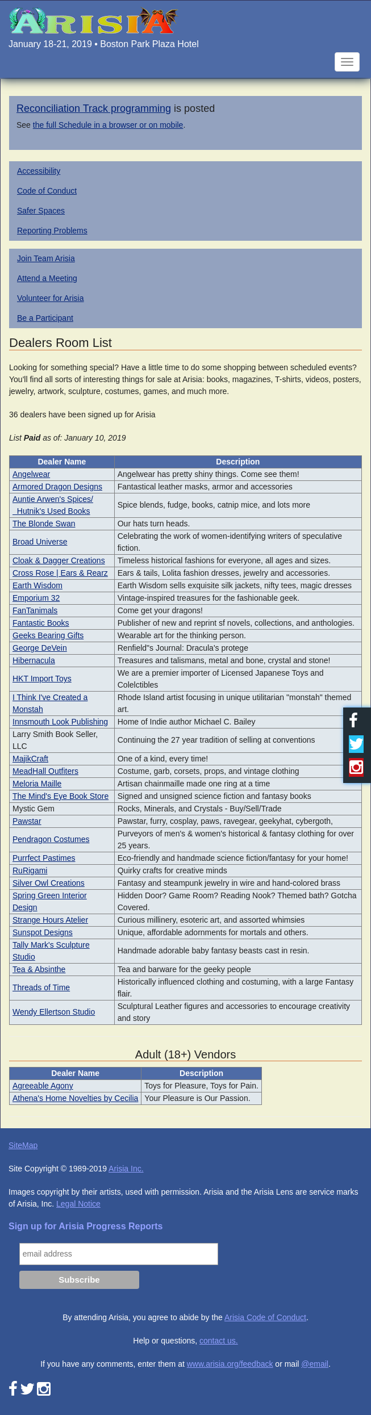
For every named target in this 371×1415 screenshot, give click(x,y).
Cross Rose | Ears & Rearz (60, 572)
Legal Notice (78, 1203)
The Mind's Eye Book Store (60, 796)
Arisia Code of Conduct (265, 1317)
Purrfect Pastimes (43, 858)
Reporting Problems (52, 230)
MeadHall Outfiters (45, 771)
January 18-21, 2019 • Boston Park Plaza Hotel (104, 44)
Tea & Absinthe (38, 969)
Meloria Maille (36, 783)
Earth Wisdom (37, 585)
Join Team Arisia (46, 258)
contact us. (218, 1340)
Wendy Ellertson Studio (53, 1011)
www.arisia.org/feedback (230, 1363)
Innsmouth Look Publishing (60, 721)
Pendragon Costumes (50, 839)
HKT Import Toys (42, 678)
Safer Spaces (41, 210)
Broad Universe (40, 541)
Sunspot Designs (42, 932)
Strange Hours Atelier (50, 919)
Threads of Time (41, 987)
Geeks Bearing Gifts (48, 635)
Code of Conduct (47, 190)
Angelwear (31, 474)
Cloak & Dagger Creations (58, 560)
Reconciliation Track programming (93, 108)
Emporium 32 (36, 597)
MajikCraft (30, 758)
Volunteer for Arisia (50, 298)
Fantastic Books (40, 622)
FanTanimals (34, 610)
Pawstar (26, 821)
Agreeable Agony (42, 1085)
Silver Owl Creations (48, 882)
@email (314, 1363)
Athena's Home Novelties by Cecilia (75, 1098)
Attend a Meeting (47, 278)
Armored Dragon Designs (57, 486)
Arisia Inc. (126, 1168)
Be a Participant (45, 318)
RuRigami (29, 870)
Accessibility (38, 170)
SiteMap (23, 1145)
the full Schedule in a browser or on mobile (108, 124)
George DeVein (39, 647)
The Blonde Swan (44, 523)
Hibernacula (33, 660)
